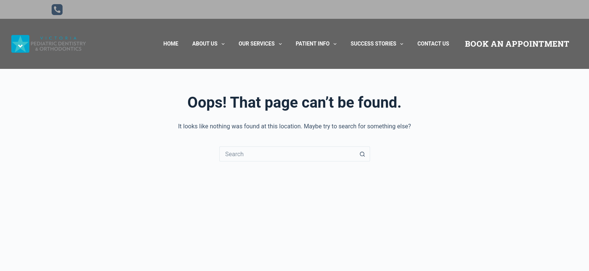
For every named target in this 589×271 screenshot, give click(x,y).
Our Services (260, 44)
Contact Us (433, 44)
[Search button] (362, 153)
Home (171, 44)
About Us (208, 44)
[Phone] (57, 9)
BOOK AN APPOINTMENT (517, 43)
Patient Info (316, 44)
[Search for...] (287, 153)
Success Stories (377, 44)
